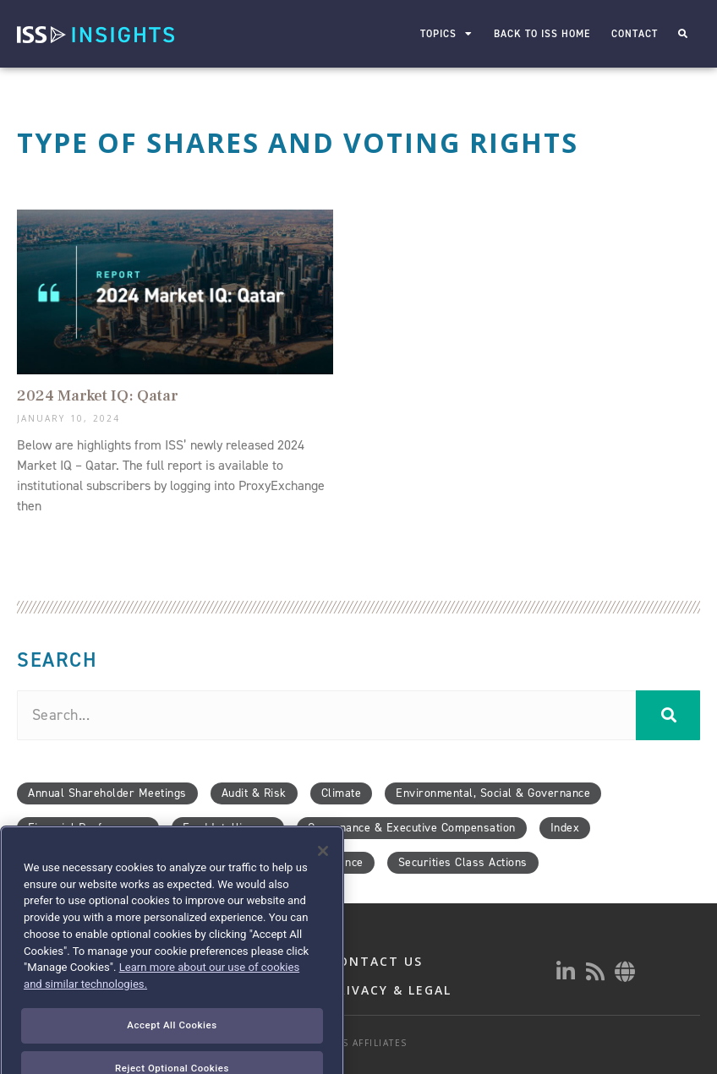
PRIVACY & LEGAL (390, 990)
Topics (446, 33)
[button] (682, 34)
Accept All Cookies (171, 1054)
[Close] (323, 880)
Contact (634, 34)
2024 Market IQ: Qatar (97, 395)
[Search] (668, 715)
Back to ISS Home (542, 34)
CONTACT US (376, 961)
